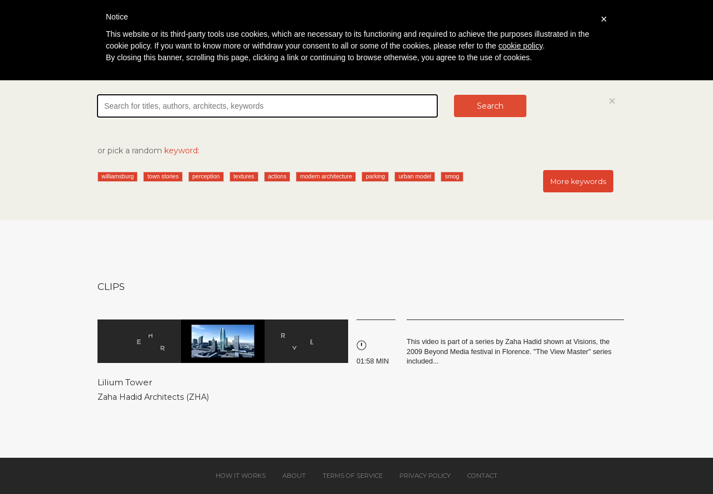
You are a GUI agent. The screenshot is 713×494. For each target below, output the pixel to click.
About (294, 476)
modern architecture (326, 176)
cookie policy (521, 45)
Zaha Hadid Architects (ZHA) (153, 397)
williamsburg (117, 176)
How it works (241, 476)
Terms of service (353, 476)
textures (243, 176)
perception (205, 176)
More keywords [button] (578, 181)
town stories (163, 176)
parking (375, 176)
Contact (482, 476)
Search (490, 106)
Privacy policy (425, 476)
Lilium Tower (125, 382)
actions (277, 176)
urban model (415, 176)
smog (452, 176)
